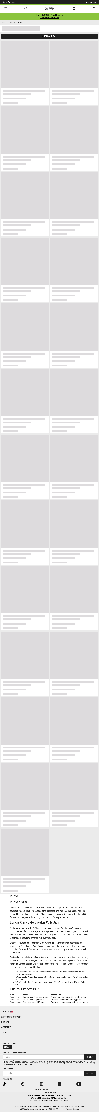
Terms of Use (36, 1063)
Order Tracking (9, 2)
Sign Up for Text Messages (14, 1052)
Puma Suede (14, 997)
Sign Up (7, 1047)
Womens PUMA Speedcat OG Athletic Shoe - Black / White (49, 1095)
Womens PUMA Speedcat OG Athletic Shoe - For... (49, 1098)
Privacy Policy (47, 1063)
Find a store (8, 1069)
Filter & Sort (49, 36)
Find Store (90, 1073)
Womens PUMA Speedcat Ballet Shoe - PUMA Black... (49, 1101)
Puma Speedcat (16, 1002)
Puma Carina (14, 1000)
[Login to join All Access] (49, 15)
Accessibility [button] (90, 2)
